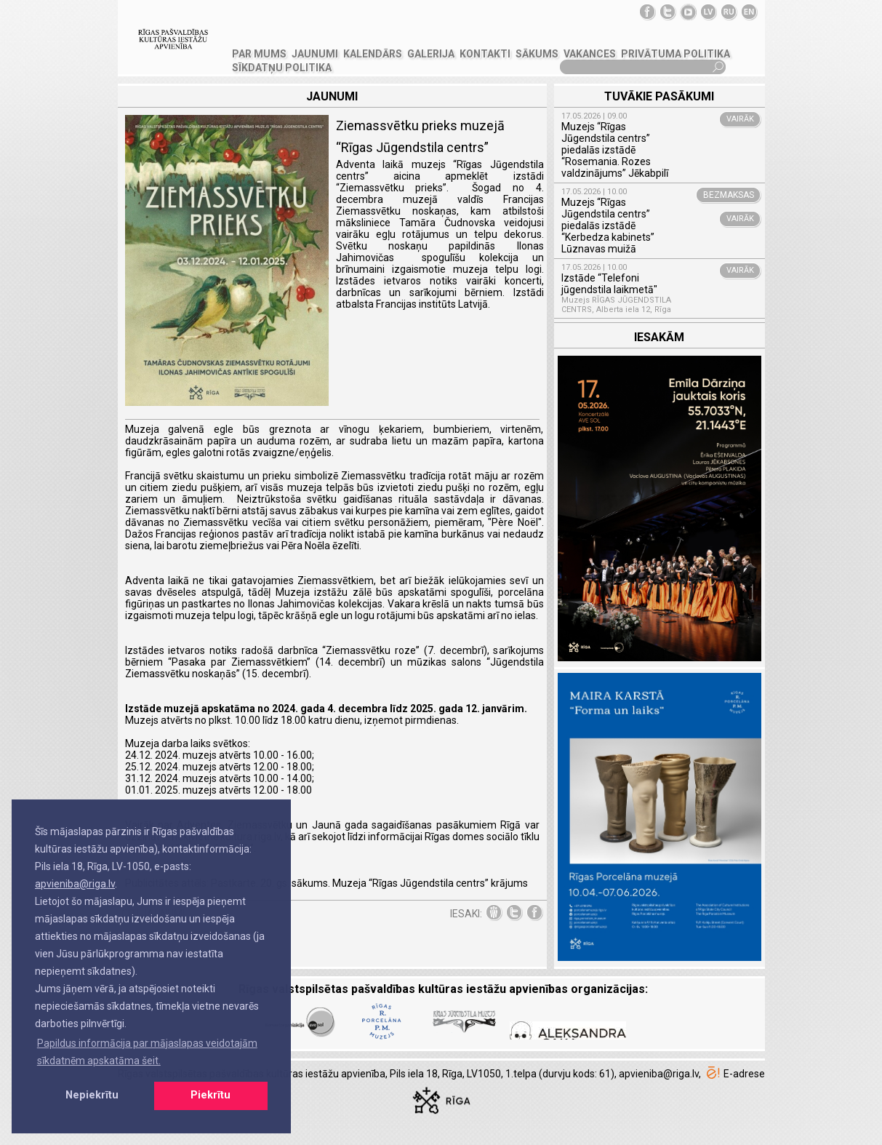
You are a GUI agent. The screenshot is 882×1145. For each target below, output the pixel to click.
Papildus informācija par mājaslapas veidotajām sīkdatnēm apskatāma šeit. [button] (147, 1051)
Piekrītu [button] (210, 1095)
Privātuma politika (675, 54)
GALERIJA (430, 54)
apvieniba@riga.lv (75, 884)
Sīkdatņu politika (282, 67)
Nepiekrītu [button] (92, 1095)
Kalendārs (372, 54)
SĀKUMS (537, 54)
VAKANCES (590, 54)
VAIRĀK (740, 119)
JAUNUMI (315, 54)
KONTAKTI (485, 54)
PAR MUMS (259, 54)
